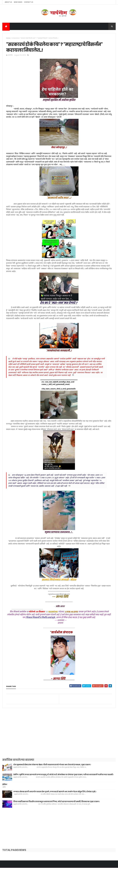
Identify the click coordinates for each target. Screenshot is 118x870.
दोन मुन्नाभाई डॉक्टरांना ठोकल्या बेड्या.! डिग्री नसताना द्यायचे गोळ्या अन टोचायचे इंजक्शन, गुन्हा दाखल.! (52, 766)
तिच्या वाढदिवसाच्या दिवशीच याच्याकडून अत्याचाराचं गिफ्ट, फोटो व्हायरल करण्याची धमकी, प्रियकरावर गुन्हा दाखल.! (56, 803)
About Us (8, 2)
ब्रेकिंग (4, 786)
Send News (18, 2)
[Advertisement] (59, 738)
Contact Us (28, 2)
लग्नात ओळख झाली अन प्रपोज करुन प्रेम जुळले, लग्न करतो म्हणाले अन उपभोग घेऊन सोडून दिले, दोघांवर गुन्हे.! (54, 793)
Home (8, 38)
